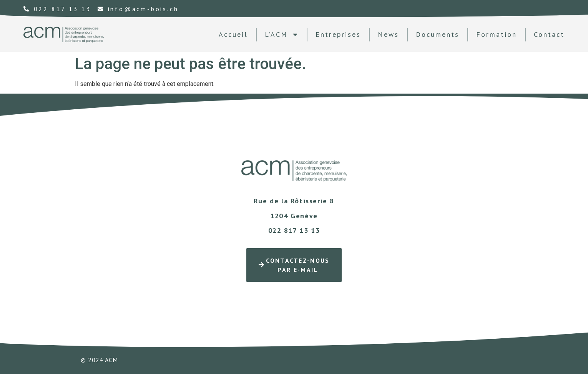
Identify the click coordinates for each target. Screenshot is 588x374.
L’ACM (282, 34)
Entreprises (338, 34)
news (388, 34)
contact (549, 34)
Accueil (233, 34)
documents (437, 34)
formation (496, 34)
